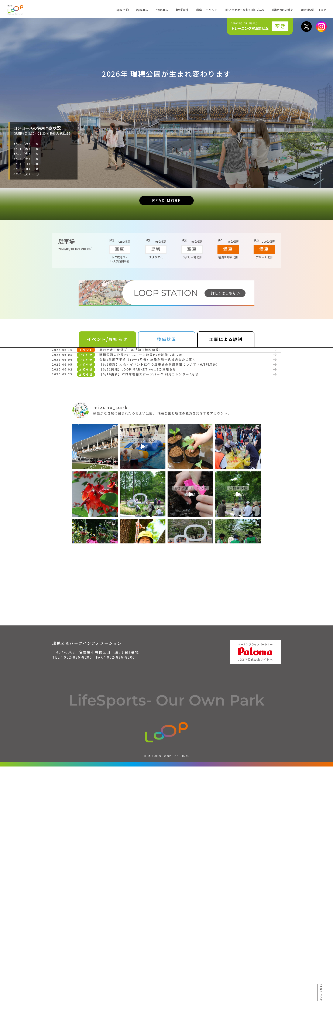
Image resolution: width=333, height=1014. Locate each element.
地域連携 (182, 10)
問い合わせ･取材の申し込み (244, 10)
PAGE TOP (321, 992)
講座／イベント (207, 10)
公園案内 (162, 10)
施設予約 (122, 10)
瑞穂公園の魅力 (283, 10)
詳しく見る (72, 394)
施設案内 (142, 10)
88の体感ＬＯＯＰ (314, 10)
